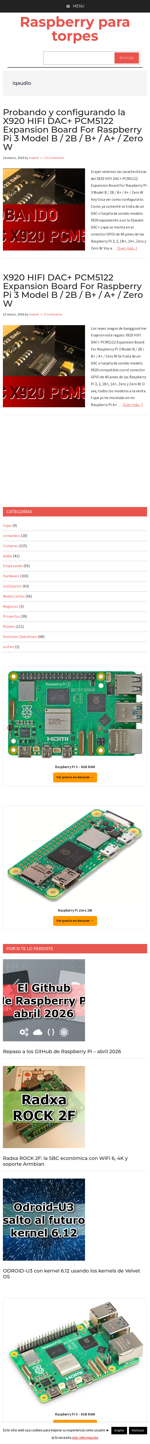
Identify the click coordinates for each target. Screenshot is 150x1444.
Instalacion (12, 586)
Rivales (9, 626)
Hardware (11, 576)
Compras (10, 546)
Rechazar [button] (138, 1430)
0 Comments (53, 314)
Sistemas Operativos (20, 636)
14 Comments (54, 158)
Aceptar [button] (119, 1430)
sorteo (8, 647)
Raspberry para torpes (75, 28)
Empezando (13, 566)
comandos (11, 535)
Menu (78, 6)
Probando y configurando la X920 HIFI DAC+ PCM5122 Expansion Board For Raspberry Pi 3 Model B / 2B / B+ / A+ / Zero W (73, 129)
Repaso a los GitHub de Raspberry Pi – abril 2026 (62, 1051)
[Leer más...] (127, 248)
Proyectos (11, 616)
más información (85, 1437)
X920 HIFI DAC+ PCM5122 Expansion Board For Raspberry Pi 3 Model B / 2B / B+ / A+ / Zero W (73, 290)
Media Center (14, 596)
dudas (7, 556)
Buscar (127, 58)
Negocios (10, 606)
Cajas (7, 525)
